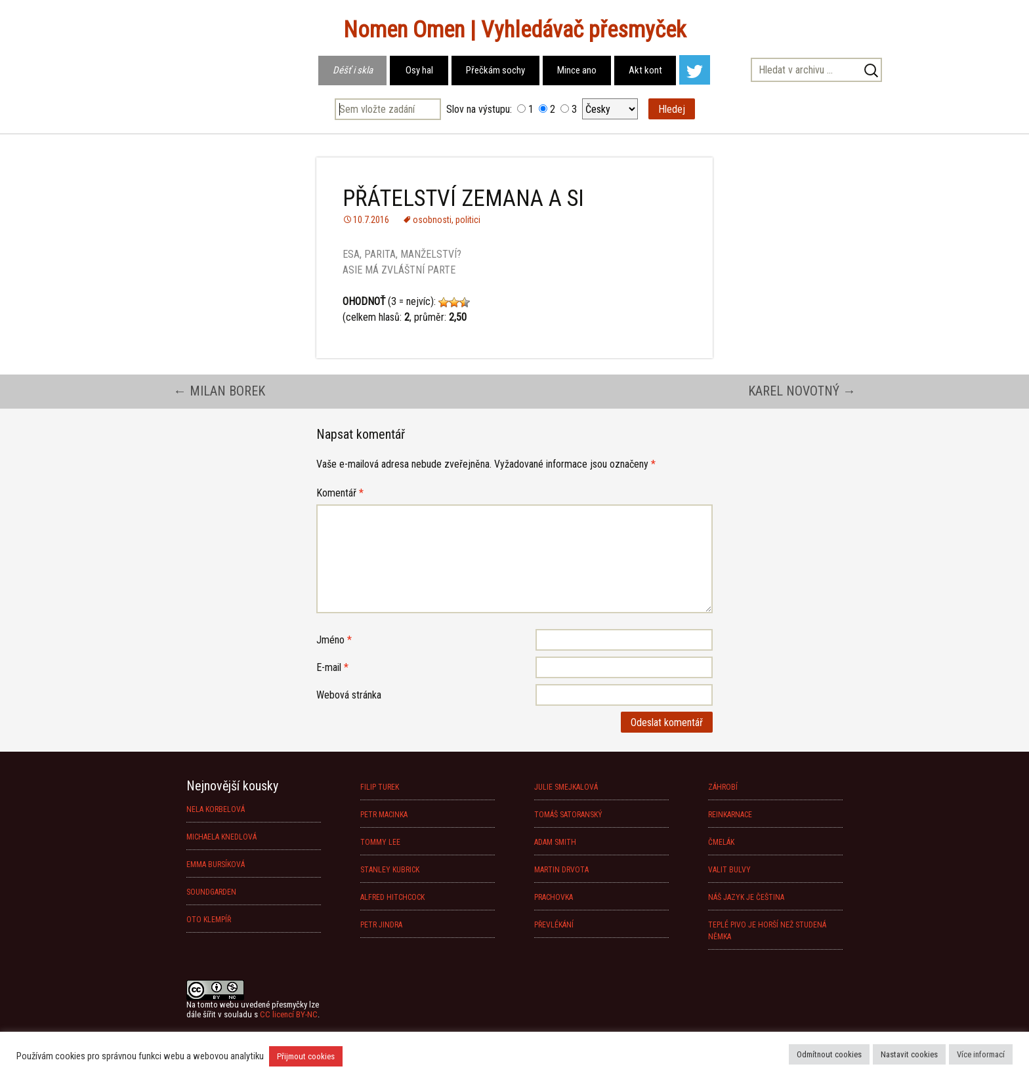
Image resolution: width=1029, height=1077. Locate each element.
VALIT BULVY (729, 869)
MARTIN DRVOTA (561, 869)
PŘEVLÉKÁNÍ (554, 924)
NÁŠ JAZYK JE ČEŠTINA (746, 897)
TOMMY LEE (380, 842)
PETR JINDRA (381, 924)
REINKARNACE (730, 814)
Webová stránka (348, 695)
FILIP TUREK (379, 787)
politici (467, 219)
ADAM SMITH (555, 842)
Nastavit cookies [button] (909, 1054)
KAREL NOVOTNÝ (802, 391)
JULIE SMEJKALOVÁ (566, 787)
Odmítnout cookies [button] (829, 1054)
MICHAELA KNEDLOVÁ (221, 837)
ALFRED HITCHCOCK (392, 897)
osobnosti (432, 219)
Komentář (340, 493)
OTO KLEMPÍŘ (208, 919)
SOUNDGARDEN (211, 892)
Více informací (981, 1054)
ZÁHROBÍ (723, 787)
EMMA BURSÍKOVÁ (215, 864)
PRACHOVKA (553, 897)
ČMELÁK (721, 842)
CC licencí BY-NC (289, 1014)
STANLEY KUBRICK (389, 869)
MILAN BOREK (219, 391)
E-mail (332, 667)
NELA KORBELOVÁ (215, 809)
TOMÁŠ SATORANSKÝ (568, 814)
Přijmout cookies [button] (306, 1056)
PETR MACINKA (384, 814)
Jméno (334, 640)
